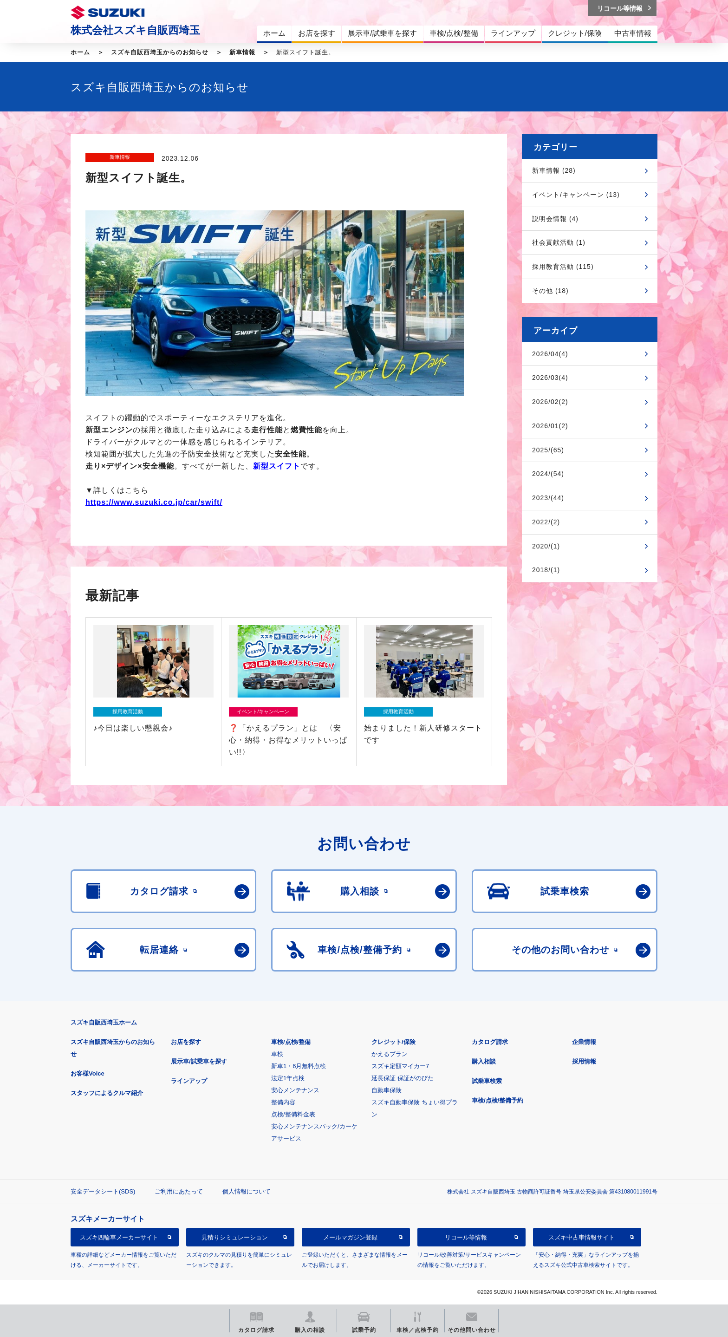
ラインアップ (189, 1080)
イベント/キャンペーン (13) (576, 194)
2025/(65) (548, 450)
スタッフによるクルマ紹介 (107, 1092)
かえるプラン (389, 1053)
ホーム (80, 52)
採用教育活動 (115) (563, 266)
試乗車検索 (487, 1080)
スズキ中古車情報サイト (581, 1237)
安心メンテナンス (295, 1090)
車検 (277, 1053)
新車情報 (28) (554, 170)
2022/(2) (546, 522)
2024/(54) (548, 473)
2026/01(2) (550, 426)
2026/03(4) (550, 377)
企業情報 (584, 1041)
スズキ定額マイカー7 (400, 1066)
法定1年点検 (288, 1078)
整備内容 (283, 1102)
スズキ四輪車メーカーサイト (119, 1237)
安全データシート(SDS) (103, 1191)
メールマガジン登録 (350, 1237)
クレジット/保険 (393, 1041)
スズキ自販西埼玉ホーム (104, 1022)
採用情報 (584, 1061)
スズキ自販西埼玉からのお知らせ (159, 52)
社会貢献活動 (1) (558, 242)
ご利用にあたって (179, 1191)
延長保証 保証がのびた (402, 1078)
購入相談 (484, 1061)
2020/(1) (546, 546)
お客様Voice (87, 1073)
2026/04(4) (550, 354)
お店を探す (186, 1041)
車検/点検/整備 (291, 1041)
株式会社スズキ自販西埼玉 (135, 30)
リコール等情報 (466, 1237)
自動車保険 (386, 1090)
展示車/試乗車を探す (199, 1061)
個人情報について (246, 1191)
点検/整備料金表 (293, 1114)
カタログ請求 (490, 1041)
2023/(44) (548, 498)
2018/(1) (546, 570)
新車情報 (242, 52)
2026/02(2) (550, 401)
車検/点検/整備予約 (497, 1100)
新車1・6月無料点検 (298, 1066)
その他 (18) (550, 290)
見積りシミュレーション (235, 1237)
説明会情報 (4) (555, 218)
